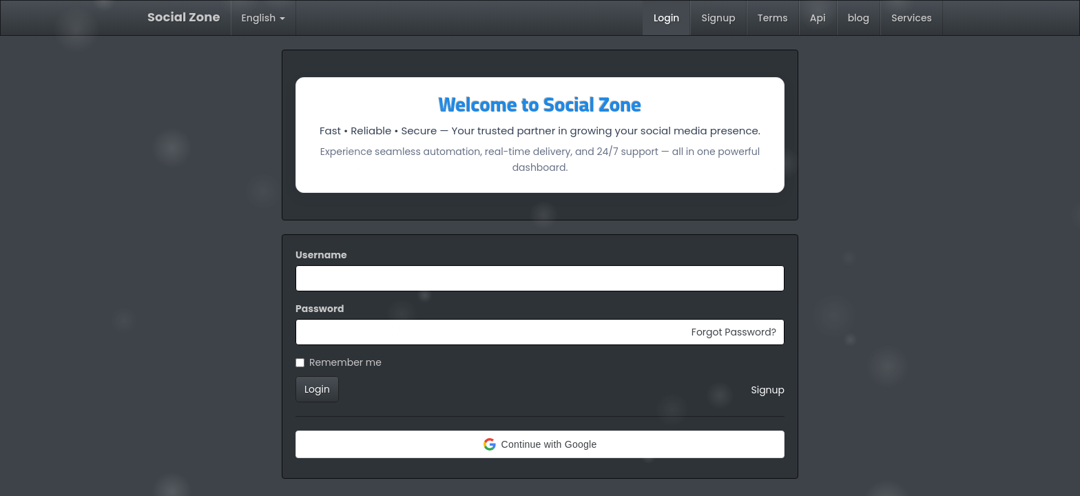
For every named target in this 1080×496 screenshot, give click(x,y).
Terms (773, 18)
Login (666, 18)
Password (319, 309)
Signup (718, 18)
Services (911, 18)
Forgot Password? (734, 332)
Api (818, 18)
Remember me (338, 362)
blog (859, 18)
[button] (540, 444)
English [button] (264, 18)
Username (321, 255)
